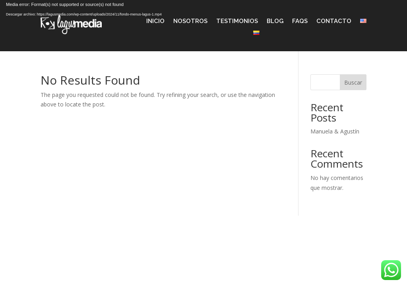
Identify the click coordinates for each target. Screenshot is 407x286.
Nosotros (190, 21)
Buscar (353, 82)
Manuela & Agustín (334, 131)
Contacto (333, 21)
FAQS (300, 21)
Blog (275, 21)
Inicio (155, 21)
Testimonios (237, 21)
